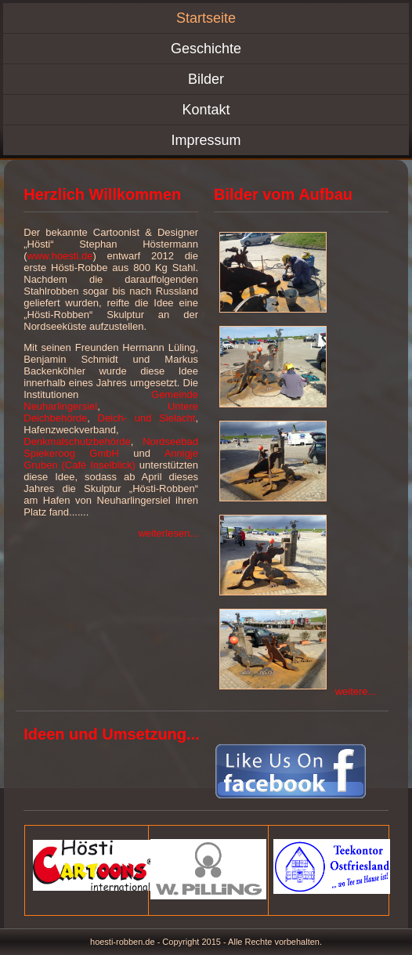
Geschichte (206, 48)
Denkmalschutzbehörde (77, 441)
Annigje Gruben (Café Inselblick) (110, 459)
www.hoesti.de (60, 256)
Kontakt (205, 110)
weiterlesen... (168, 533)
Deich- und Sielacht (147, 418)
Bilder (206, 79)
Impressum (205, 140)
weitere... (356, 691)
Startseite (206, 18)
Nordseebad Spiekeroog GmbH (110, 447)
